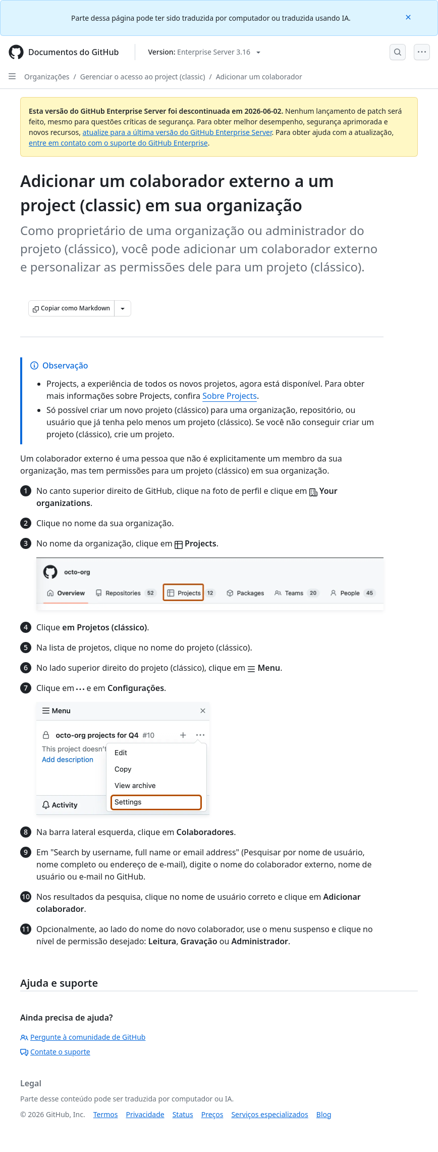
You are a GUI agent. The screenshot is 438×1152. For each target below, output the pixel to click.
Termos (105, 1114)
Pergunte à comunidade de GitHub (82, 1037)
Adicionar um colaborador (259, 76)
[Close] (409, 16)
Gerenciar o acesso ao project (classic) (142, 76)
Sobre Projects (229, 395)
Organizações (47, 76)
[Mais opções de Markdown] (122, 308)
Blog (324, 1114)
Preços (212, 1114)
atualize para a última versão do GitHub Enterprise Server (177, 132)
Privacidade (145, 1114)
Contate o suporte (55, 1051)
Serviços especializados (269, 1114)
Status (183, 1114)
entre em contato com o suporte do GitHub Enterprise (118, 143)
